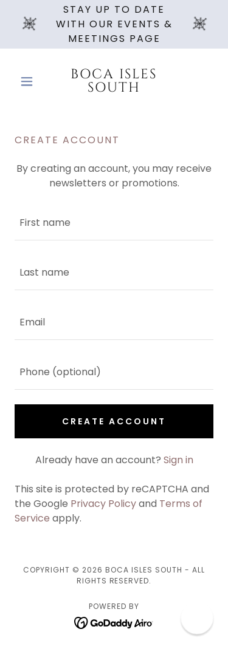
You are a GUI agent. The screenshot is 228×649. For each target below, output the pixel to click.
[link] (114, 81)
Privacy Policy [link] (103, 504)
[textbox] (114, 222)
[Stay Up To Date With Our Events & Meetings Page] (114, 24)
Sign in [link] (178, 460)
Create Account (114, 421)
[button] (29, 81)
